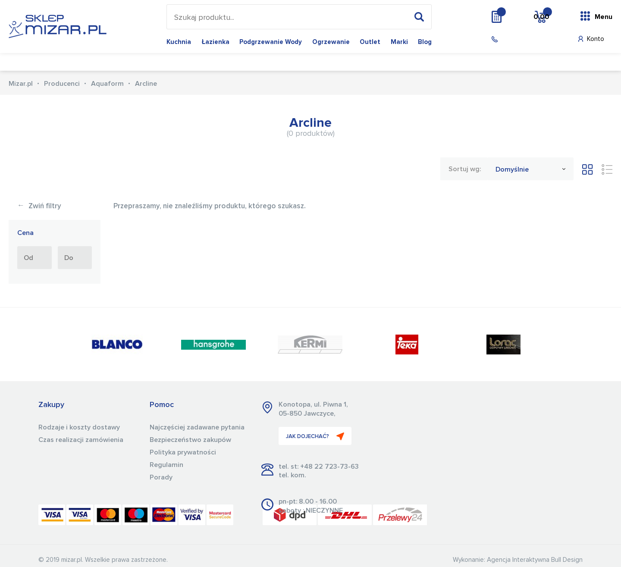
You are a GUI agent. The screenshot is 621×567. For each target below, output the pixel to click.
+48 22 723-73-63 (329, 466)
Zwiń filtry (39, 206)
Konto (595, 39)
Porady (161, 477)
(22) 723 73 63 (522, 39)
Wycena (514, 16)
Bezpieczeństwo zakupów (190, 439)
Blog (425, 42)
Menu (603, 16)
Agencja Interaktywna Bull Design (535, 560)
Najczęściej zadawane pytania (197, 427)
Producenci (62, 83)
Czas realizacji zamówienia (80, 439)
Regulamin (166, 464)
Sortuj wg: (464, 169)
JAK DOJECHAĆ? (315, 436)
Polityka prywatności (183, 452)
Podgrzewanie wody (270, 42)
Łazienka (215, 42)
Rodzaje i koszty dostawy (79, 427)
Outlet (370, 42)
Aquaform (107, 83)
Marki (399, 42)
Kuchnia (178, 42)
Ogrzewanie (331, 42)
